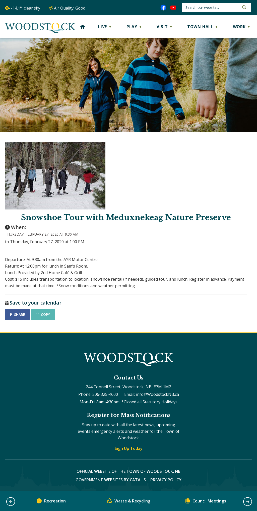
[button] (243, 7)
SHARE (17, 314)
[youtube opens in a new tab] (173, 8)
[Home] (82, 26)
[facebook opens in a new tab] (163, 8)
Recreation (51, 502)
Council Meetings (205, 502)
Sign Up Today (129, 448)
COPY (43, 314)
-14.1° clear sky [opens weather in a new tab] (25, 8)
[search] (212, 7)
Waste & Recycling (128, 502)
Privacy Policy (165, 480)
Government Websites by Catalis (111, 480)
